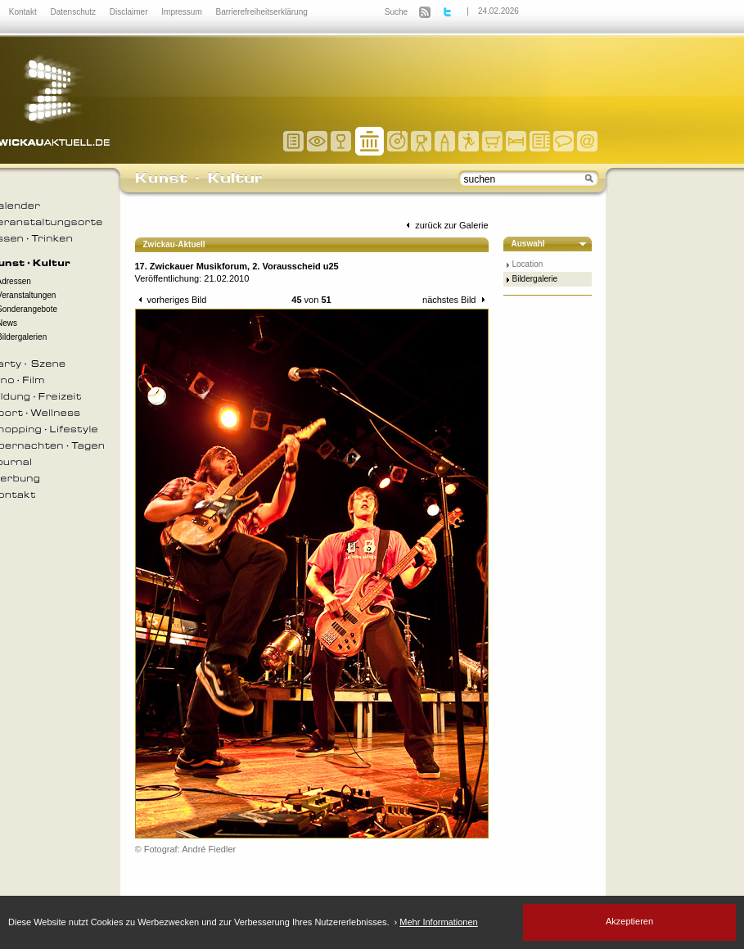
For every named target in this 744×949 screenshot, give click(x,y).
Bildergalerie (535, 278)
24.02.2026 (498, 11)
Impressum (182, 11)
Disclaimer (130, 11)
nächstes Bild (455, 300)
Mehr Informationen (438, 922)
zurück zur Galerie (445, 225)
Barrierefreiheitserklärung (262, 11)
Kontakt (24, 11)
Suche (396, 11)
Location (527, 264)
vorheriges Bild (171, 300)
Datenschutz (73, 11)
